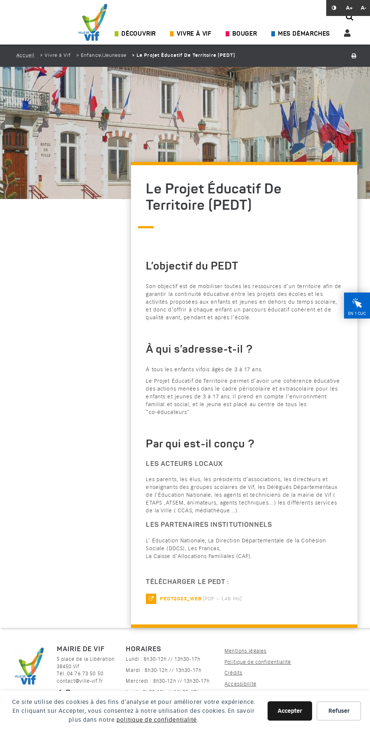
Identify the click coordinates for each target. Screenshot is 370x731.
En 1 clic (357, 313)
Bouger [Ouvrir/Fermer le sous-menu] (244, 34)
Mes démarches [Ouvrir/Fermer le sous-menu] (304, 34)
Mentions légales (245, 651)
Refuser (339, 711)
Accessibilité (240, 684)
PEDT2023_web (180, 599)
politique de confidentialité (157, 720)
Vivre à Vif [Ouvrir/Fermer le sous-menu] (194, 34)
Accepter (290, 711)
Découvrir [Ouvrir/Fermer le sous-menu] (138, 34)
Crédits (233, 673)
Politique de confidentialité (258, 662)
